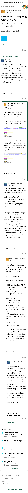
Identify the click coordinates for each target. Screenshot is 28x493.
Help (12, 478)
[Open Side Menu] (2, 2)
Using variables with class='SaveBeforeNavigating (14, 433)
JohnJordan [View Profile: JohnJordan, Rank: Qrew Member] (14, 444)
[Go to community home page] (8, 2)
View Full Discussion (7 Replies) (9, 56)
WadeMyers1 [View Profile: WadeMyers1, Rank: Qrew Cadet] (14, 436)
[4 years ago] (7, 450)
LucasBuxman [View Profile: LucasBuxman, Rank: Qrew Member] (15, 457)
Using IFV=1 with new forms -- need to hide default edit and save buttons (14, 441)
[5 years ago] (7, 465)
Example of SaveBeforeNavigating (11, 462)
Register (18, 2)
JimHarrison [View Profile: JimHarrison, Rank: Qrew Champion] (14, 465)
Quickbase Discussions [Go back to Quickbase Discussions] (7, 6)
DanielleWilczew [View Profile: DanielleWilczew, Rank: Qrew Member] (10, 10)
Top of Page (16, 475)
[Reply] (24, 50)
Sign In (24, 2)
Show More (5, 45)
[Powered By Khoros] (14, 482)
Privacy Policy (5, 478)
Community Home (6, 475)
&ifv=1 (6, 448)
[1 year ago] (7, 436)
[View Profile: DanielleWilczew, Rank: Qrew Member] (3, 11)
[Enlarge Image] (15, 132)
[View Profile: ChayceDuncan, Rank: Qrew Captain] (2, 60)
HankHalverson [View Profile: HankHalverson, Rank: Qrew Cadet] (15, 450)
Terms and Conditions (13, 490)
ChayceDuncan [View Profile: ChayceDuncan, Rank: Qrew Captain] (9, 59)
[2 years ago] (7, 444)
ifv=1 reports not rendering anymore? (13, 454)
